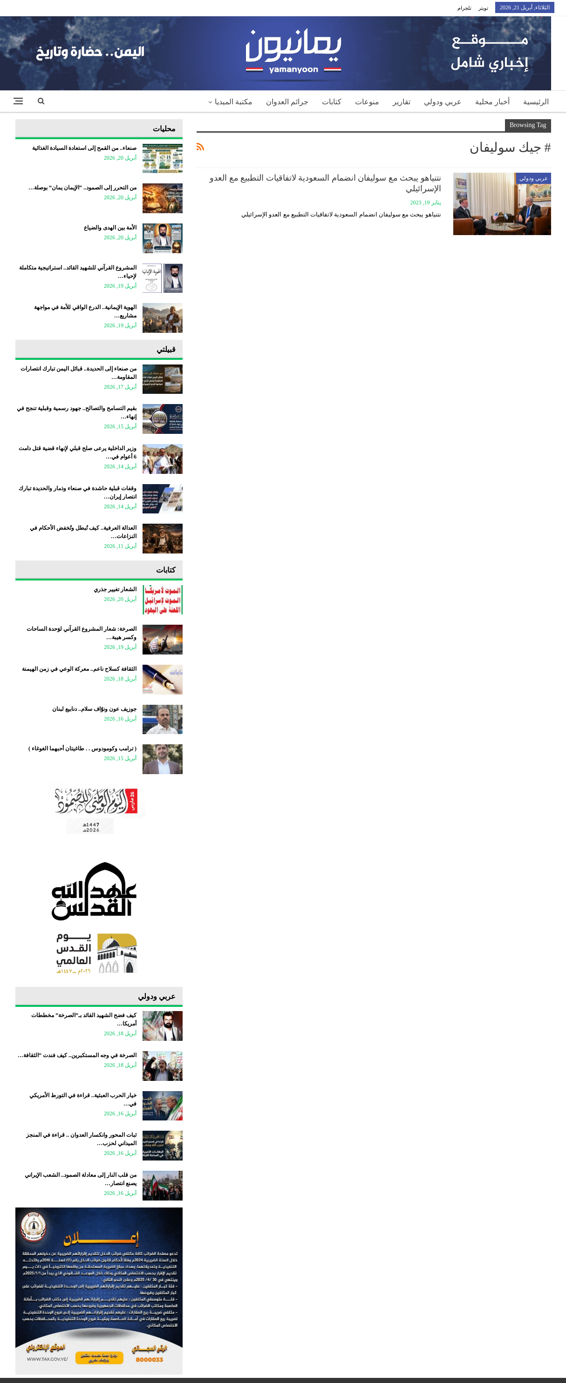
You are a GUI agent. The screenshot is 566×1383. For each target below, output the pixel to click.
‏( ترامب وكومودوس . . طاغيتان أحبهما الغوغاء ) (82, 748)
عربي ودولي (443, 102)
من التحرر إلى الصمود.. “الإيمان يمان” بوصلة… (82, 187)
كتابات (331, 102)
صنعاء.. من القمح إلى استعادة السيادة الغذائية (84, 148)
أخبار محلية (492, 102)
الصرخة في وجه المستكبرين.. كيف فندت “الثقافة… (77, 1055)
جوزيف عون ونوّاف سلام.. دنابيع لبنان (94, 709)
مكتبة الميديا (233, 102)
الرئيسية (536, 102)
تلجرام (464, 8)
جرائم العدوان (287, 102)
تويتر (483, 8)
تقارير (401, 102)
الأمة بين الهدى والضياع (110, 227)
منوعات (367, 102)
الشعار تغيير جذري (115, 589)
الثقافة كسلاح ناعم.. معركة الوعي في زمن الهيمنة (79, 669)
